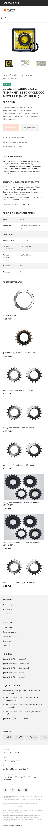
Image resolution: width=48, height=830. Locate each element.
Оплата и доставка (10, 632)
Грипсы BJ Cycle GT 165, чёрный (16, 719)
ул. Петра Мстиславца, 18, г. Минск (17, 769)
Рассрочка (7, 636)
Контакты (7, 641)
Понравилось (29, 128)
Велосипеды (8, 605)
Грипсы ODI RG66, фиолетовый (16, 668)
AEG (19, 737)
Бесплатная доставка (15, 138)
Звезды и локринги (11, 78)
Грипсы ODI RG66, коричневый (16, 663)
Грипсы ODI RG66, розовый (14, 659)
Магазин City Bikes (11, 75)
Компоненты (27, 75)
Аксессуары (7, 609)
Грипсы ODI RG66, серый (13, 673)
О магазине (7, 627)
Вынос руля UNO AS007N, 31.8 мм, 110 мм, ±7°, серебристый (21, 699)
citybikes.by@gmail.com (12, 761)
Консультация (8, 645)
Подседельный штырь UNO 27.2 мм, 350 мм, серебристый (22, 692)
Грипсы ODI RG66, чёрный (14, 677)
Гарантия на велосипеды (16, 142)
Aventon (32, 737)
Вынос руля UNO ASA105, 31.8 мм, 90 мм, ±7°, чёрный (22, 713)
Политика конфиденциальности (12, 825)
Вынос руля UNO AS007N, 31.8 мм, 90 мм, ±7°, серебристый (22, 706)
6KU (7, 737)
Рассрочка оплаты (14, 147)
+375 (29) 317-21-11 (11, 3)
